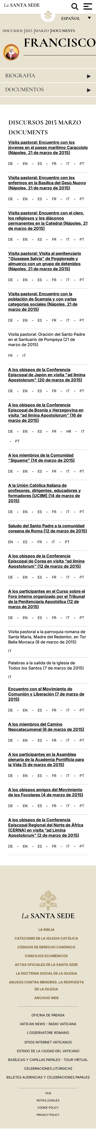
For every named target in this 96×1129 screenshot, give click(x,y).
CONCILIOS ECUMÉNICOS (46, 956)
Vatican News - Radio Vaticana (48, 1024)
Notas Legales (48, 1100)
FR (54, 163)
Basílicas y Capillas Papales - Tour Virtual (48, 1060)
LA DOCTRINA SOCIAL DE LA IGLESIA (46, 973)
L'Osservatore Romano (48, 1033)
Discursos (13, 30)
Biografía (48, 75)
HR (68, 431)
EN (25, 163)
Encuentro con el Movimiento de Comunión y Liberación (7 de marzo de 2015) (46, 694)
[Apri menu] (87, 6)
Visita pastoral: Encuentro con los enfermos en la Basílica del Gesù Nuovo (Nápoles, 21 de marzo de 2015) (47, 182)
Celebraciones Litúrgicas (48, 1068)
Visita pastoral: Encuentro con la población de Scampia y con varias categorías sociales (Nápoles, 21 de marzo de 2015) (42, 301)
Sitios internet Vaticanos (48, 1042)
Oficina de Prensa (48, 1015)
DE (10, 163)
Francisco (60, 42)
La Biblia (46, 929)
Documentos (48, 89)
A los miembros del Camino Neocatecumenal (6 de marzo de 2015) (46, 727)
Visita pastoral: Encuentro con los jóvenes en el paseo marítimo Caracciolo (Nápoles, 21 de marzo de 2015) (48, 147)
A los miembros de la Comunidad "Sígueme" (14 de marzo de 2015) (41, 458)
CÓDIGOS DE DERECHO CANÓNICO (46, 947)
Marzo (42, 30)
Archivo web (46, 998)
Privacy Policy (48, 1115)
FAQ (48, 1093)
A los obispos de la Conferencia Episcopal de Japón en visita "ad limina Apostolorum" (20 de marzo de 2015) (46, 374)
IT (68, 163)
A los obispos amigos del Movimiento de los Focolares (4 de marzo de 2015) (45, 792)
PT (82, 163)
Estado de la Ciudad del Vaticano (48, 1051)
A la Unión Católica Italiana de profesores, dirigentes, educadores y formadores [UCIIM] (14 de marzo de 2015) (44, 493)
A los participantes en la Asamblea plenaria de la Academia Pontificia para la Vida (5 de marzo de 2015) (46, 759)
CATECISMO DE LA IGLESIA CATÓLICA (46, 938)
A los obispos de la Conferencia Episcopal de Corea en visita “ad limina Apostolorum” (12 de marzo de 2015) (46, 561)
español (72, 20)
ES (40, 163)
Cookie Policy (48, 1107)
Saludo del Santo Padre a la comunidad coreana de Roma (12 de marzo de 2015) (47, 528)
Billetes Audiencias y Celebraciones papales (48, 1077)
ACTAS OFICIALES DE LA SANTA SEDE (46, 965)
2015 (29, 30)
